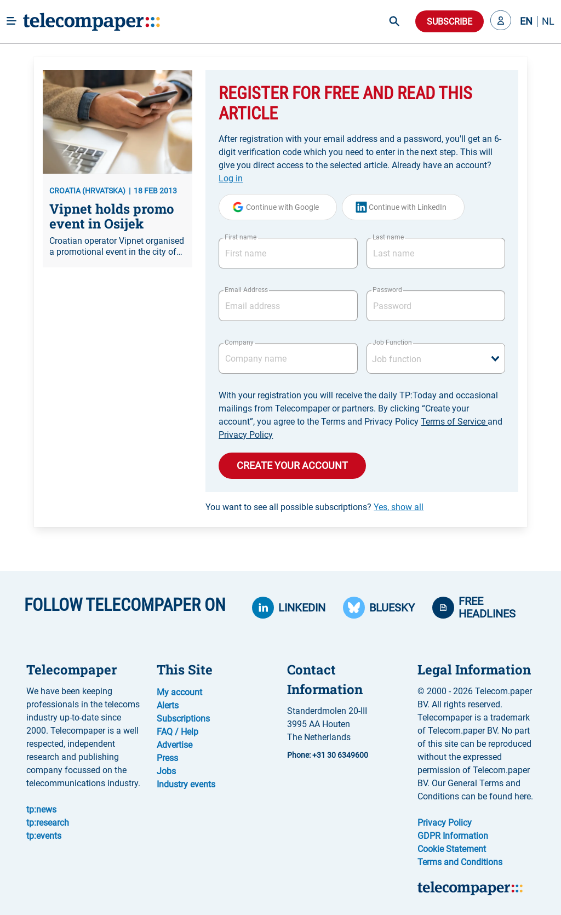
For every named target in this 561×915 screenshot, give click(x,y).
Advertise (174, 745)
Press (167, 758)
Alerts (168, 705)
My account (179, 692)
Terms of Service (454, 421)
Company (239, 342)
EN (526, 21)
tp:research (47, 822)
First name (240, 237)
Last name (388, 237)
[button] (500, 21)
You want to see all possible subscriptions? (314, 507)
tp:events (43, 836)
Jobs (166, 771)
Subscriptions (183, 718)
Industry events (186, 784)
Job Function (392, 342)
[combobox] (436, 358)
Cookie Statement (451, 849)
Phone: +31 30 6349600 (327, 755)
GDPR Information (452, 836)
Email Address (246, 290)
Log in (231, 178)
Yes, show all (398, 507)
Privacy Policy (246, 435)
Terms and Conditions (459, 862)
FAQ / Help (177, 732)
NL (548, 21)
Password (387, 290)
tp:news (41, 809)
